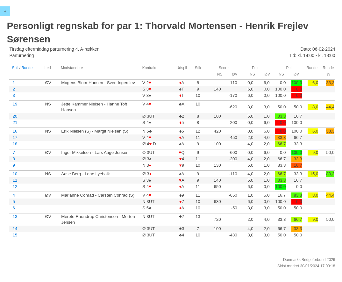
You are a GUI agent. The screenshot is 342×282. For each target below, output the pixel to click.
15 (14, 235)
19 (14, 104)
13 (14, 216)
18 (14, 143)
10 (14, 173)
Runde (26, 68)
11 (14, 180)
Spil (15, 68)
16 (14, 131)
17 (14, 137)
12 (14, 186)
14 (14, 228)
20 (14, 116)
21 (14, 122)
